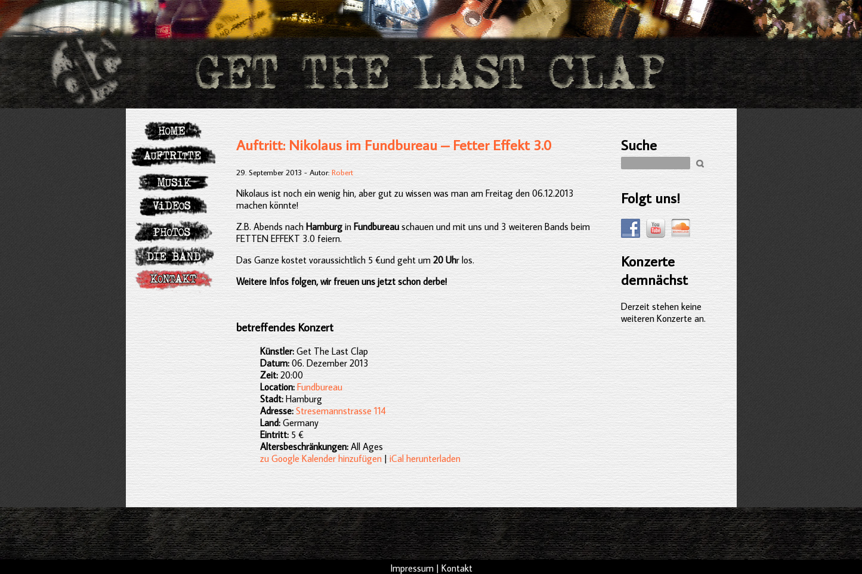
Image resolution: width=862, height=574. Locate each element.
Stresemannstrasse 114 (341, 411)
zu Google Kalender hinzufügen (321, 458)
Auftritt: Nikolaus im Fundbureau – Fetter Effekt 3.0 (394, 144)
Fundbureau (319, 387)
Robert (342, 172)
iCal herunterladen (425, 458)
